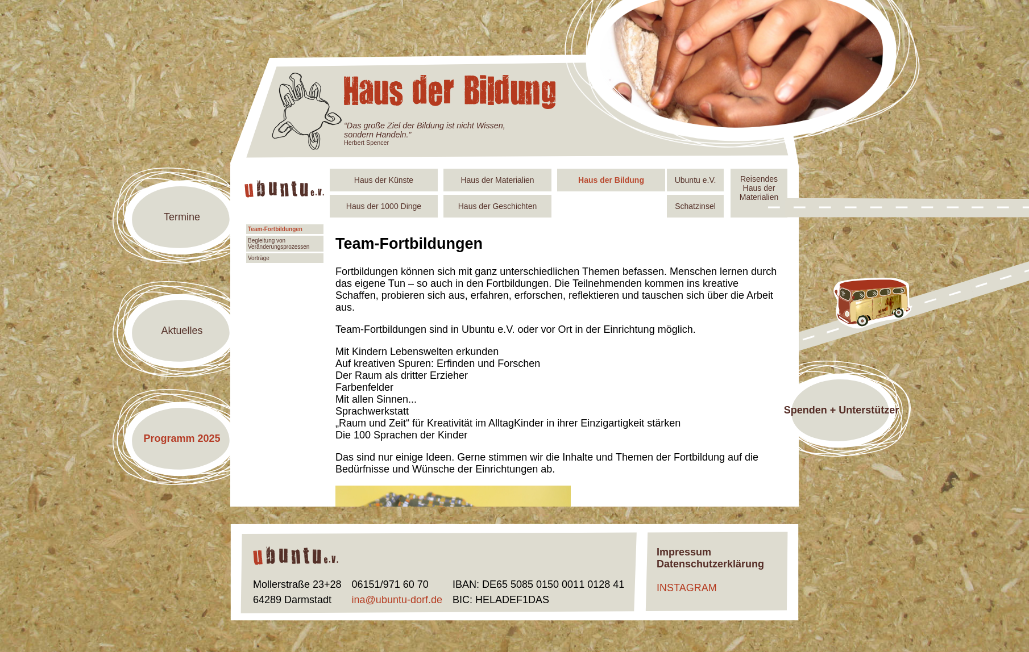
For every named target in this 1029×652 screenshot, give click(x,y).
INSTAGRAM (687, 588)
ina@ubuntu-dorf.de (397, 599)
